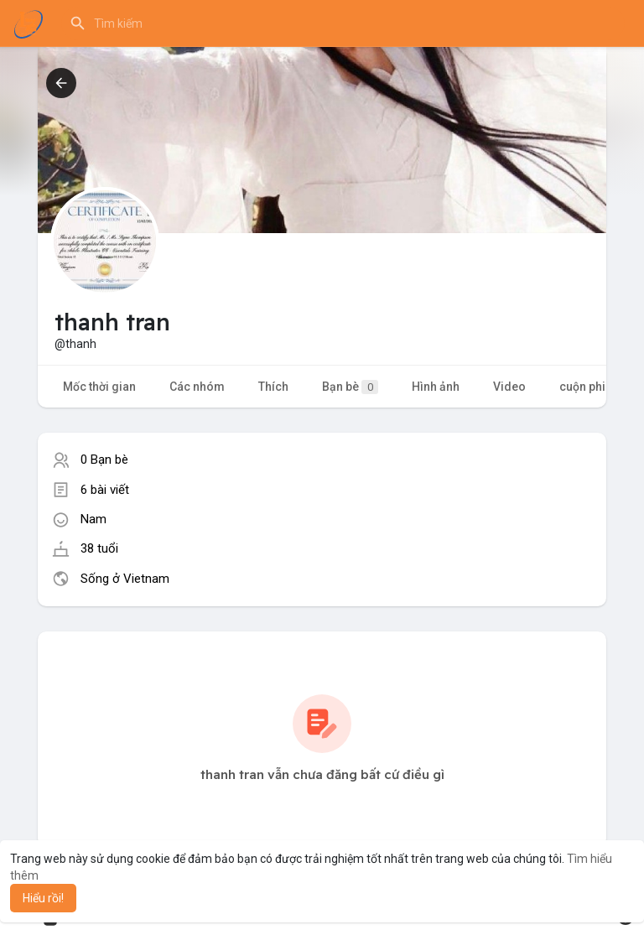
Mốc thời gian (99, 386)
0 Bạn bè (104, 459)
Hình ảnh (436, 386)
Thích (273, 386)
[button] (343, 23)
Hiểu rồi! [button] (43, 898)
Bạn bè (350, 387)
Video (509, 386)
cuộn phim (587, 386)
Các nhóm (197, 386)
